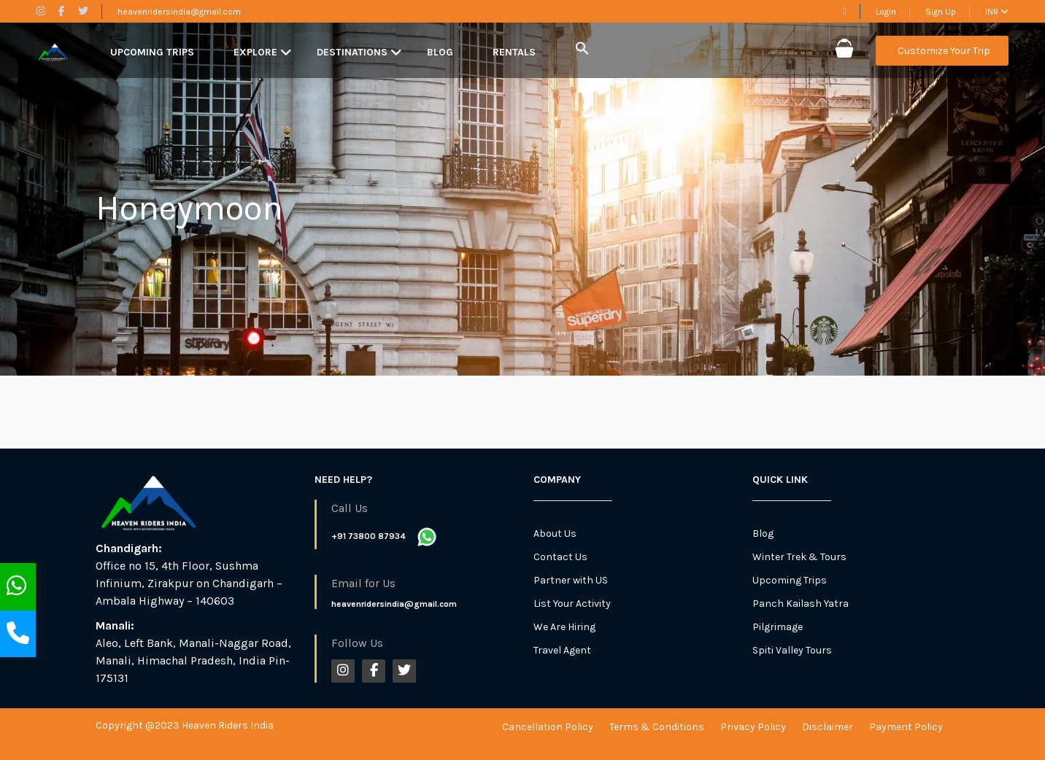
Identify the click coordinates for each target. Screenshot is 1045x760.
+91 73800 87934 (368, 536)
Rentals (514, 52)
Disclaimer (827, 727)
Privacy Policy (753, 727)
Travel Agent (562, 650)
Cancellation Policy (547, 727)
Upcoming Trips (152, 52)
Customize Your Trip (944, 50)
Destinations (352, 52)
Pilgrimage (777, 627)
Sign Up (940, 12)
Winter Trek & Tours (799, 557)
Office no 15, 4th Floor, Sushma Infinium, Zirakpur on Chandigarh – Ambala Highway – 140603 (189, 583)
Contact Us (560, 557)
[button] (582, 49)
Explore (255, 52)
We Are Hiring (564, 627)
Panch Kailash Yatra (800, 603)
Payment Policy (906, 727)
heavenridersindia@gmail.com (179, 12)
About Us (555, 533)
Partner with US (570, 580)
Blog (440, 52)
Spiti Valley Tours (792, 650)
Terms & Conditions (656, 727)
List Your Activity (572, 603)
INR (997, 12)
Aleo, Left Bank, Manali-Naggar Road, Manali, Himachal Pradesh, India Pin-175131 (193, 660)
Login (886, 12)
